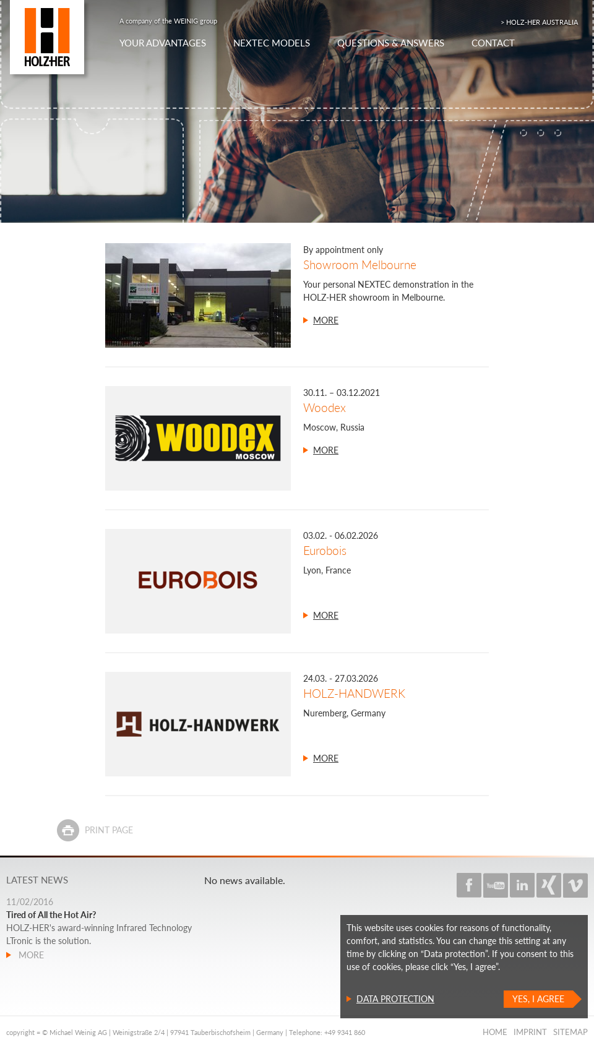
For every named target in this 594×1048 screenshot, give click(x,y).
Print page (109, 830)
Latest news (37, 879)
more (325, 320)
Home (495, 1032)
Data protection (395, 999)
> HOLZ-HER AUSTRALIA (539, 22)
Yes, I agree (538, 999)
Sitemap (570, 1032)
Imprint (530, 1032)
